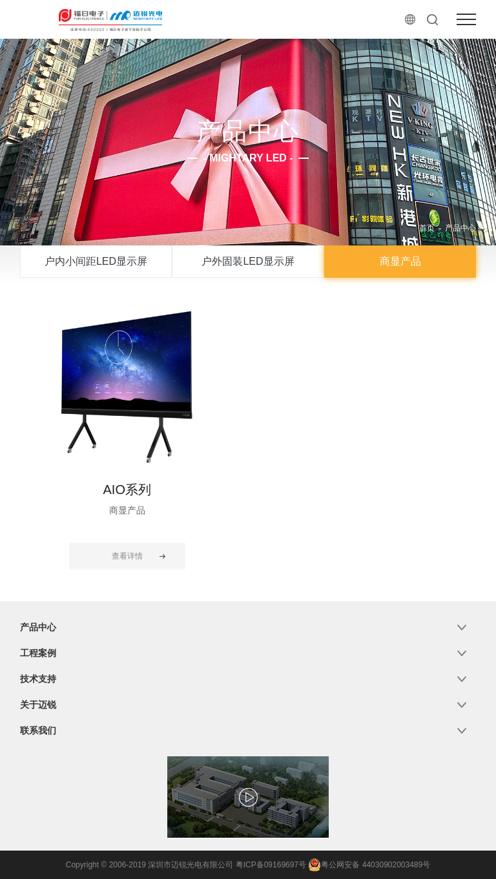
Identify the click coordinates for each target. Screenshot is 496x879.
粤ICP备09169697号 (271, 864)
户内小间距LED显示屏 (96, 261)
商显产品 (400, 261)
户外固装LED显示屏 (248, 261)
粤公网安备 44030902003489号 (369, 864)
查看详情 (127, 556)
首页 (427, 228)
